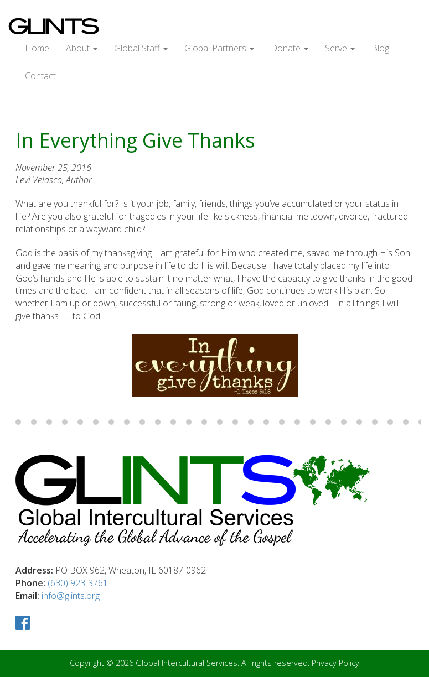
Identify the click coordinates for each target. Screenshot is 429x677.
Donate (289, 48)
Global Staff (141, 48)
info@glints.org (71, 596)
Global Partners (219, 48)
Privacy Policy (335, 663)
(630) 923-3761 (78, 583)
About (81, 48)
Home (37, 48)
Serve (340, 48)
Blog (380, 48)
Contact (40, 76)
